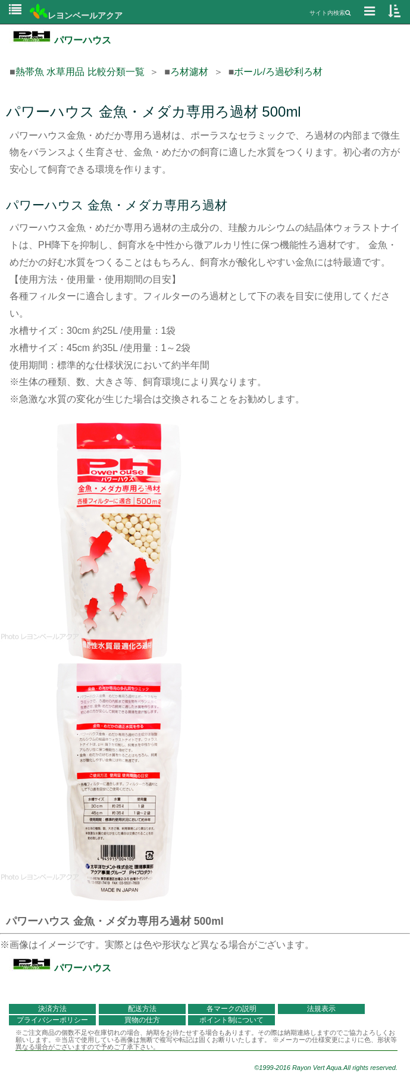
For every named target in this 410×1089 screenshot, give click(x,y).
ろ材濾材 (189, 72)
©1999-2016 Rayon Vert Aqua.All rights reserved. (326, 1067)
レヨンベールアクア (76, 15)
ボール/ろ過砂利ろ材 (278, 72)
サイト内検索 (329, 13)
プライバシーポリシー (52, 1020)
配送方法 (142, 1008)
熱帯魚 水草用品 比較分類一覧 (80, 72)
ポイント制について (231, 1020)
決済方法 (52, 1008)
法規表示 (321, 1008)
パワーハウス (60, 40)
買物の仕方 (142, 1020)
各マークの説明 (231, 1008)
